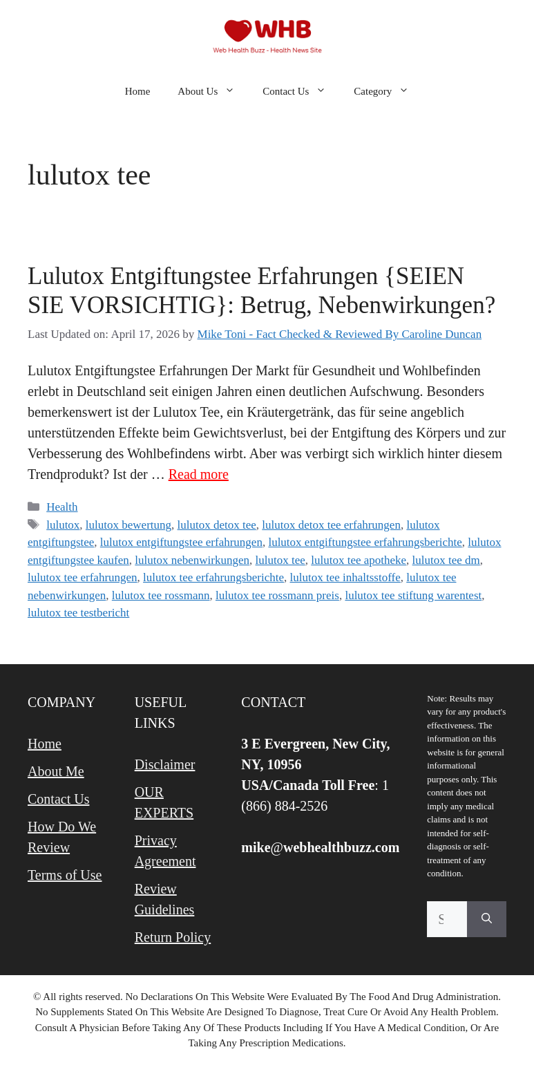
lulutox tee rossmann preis (277, 595)
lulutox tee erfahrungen (82, 577)
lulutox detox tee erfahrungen (331, 524)
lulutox (62, 524)
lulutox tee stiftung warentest (413, 595)
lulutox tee (280, 560)
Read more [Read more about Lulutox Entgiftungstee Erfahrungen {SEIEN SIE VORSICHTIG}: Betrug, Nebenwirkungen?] (199, 474)
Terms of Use (65, 875)
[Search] (486, 919)
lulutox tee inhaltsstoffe (345, 577)
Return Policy (173, 937)
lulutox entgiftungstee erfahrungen (181, 542)
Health (61, 506)
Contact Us (301, 91)
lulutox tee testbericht (78, 612)
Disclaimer (165, 764)
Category (388, 91)
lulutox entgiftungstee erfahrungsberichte (364, 542)
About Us (213, 91)
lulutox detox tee (217, 524)
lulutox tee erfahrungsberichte (213, 577)
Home (138, 91)
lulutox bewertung (128, 524)
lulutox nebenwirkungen (192, 560)
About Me (56, 771)
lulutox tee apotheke (358, 560)
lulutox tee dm (446, 560)
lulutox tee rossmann (161, 595)
